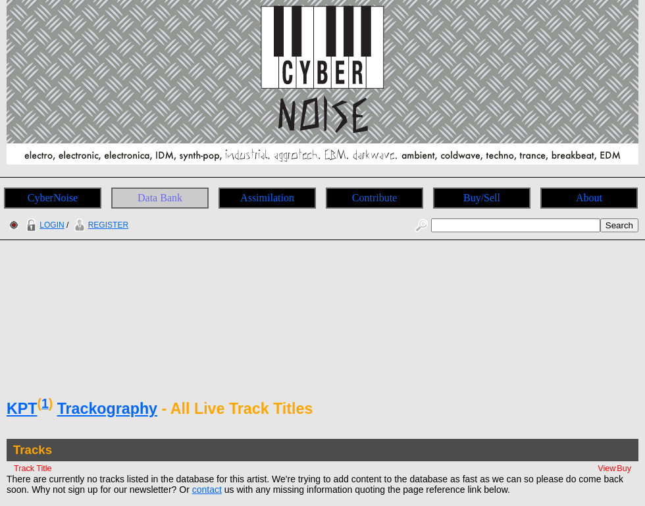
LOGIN (43, 225)
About (589, 197)
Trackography (107, 408)
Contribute (374, 197)
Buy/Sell (481, 197)
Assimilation (267, 197)
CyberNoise (53, 197)
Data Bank (160, 197)
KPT (22, 408)
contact (207, 489)
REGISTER (99, 225)
